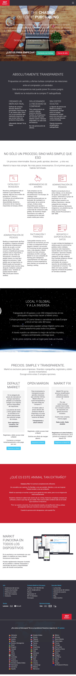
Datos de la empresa (10, 594)
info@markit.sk (36, 590)
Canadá (12, 649)
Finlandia (34, 641)
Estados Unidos (36, 635)
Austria (12, 639)
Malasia (34, 667)
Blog (54, 596)
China (12, 653)
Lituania (34, 663)
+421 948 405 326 (38, 588)
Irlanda (34, 655)
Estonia (34, 637)
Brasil (12, 645)
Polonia (56, 643)
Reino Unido (57, 647)
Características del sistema (60, 590)
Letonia (34, 661)
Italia (33, 659)
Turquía (56, 663)
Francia (34, 643)
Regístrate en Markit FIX (62, 442)
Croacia (12, 659)
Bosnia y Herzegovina (16, 643)
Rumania (56, 651)
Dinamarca (13, 661)
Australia (12, 637)
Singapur (56, 655)
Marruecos (35, 669)
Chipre (12, 655)
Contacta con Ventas (45, 53)
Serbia (56, 653)
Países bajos (57, 641)
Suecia (56, 659)
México (56, 635)
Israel (33, 657)
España (12, 669)
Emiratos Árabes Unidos (17, 663)
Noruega (56, 637)
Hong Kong (35, 647)
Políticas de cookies (10, 592)
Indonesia (35, 653)
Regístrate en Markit (14, 448)
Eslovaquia (13, 665)
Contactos (7, 596)
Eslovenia (13, 667)
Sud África (57, 657)
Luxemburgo (35, 665)
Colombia (13, 657)
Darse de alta (63, 53)
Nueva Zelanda (58, 639)
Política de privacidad (10, 590)
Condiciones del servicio (11, 588)
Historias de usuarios (59, 592)
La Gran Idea (56, 588)
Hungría (34, 649)
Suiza (55, 661)
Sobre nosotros (57, 598)
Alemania (13, 635)
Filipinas (34, 639)
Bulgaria (12, 647)
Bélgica (12, 641)
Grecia (34, 645)
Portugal (56, 645)
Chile (11, 651)
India (33, 651)
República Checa (59, 649)
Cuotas (55, 594)
